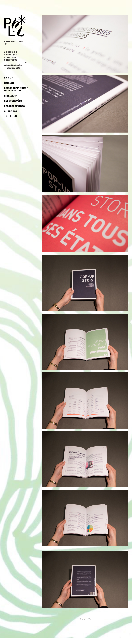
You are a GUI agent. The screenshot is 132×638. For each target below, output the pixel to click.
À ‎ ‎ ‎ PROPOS (10, 111)
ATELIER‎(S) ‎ (10, 95)
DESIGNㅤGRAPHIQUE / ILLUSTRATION (16, 89)
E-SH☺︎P (8, 77)
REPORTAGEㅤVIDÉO (14, 106)
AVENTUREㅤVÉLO (13, 100)
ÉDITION (9, 82)
